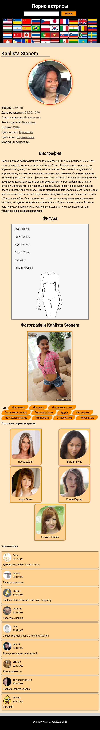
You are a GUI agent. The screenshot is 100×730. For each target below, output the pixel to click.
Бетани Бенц (74, 461)
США (16, 127)
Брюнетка (26, 132)
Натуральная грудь (16, 417)
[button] (50, 367)
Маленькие (18, 407)
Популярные (86, 417)
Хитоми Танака (50, 537)
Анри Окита (26, 499)
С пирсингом (64, 417)
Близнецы (29, 122)
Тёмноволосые (44, 412)
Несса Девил (25, 461)
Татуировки (42, 417)
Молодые (38, 407)
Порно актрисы (50, 6)
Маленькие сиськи (16, 412)
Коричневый (25, 137)
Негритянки (83, 412)
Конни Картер (74, 499)
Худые (64, 412)
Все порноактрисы (44, 721)
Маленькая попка (62, 407)
